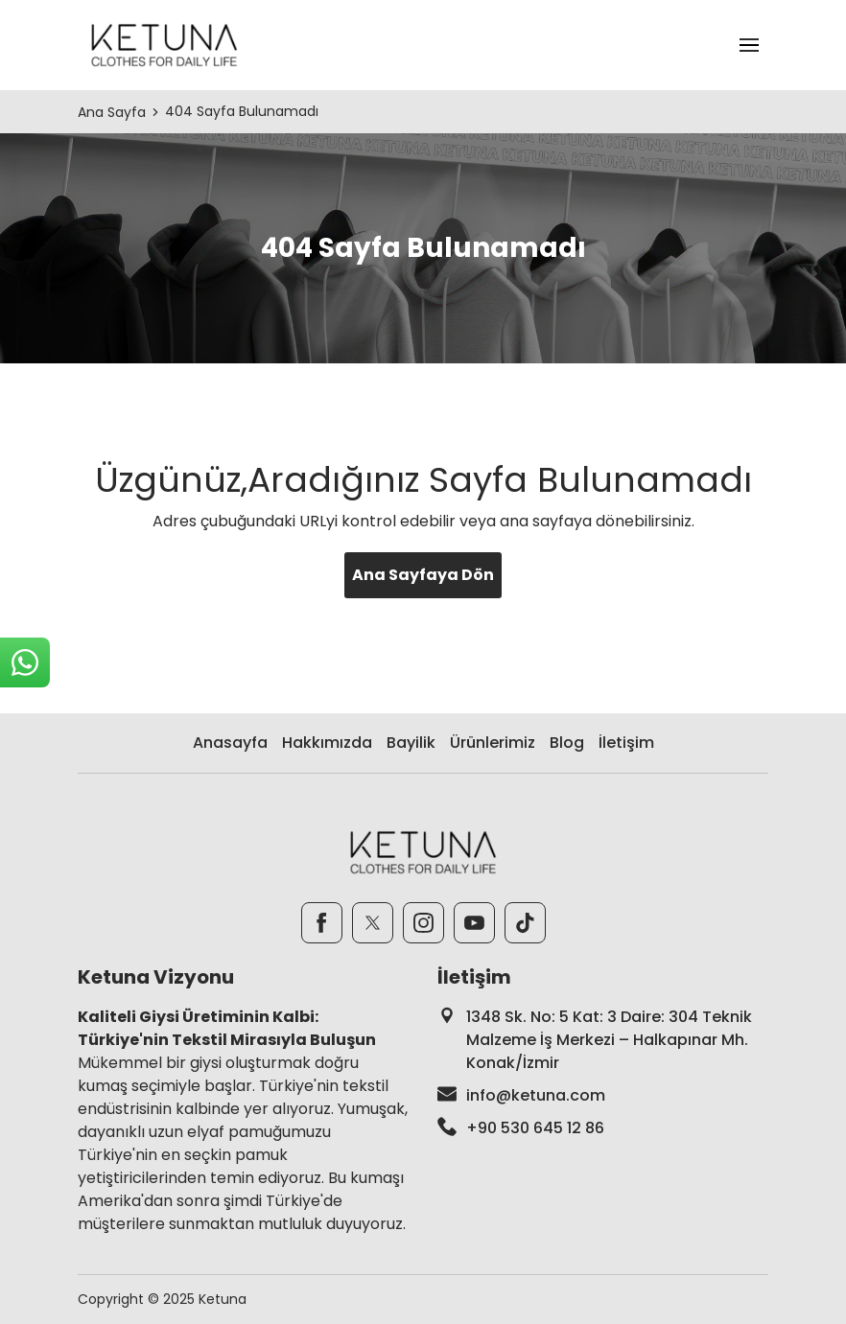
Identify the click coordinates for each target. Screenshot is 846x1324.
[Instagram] (423, 922)
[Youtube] (474, 922)
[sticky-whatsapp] (25, 662)
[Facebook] (321, 922)
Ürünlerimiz (492, 743)
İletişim (626, 743)
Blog (567, 743)
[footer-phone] (602, 1128)
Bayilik (411, 743)
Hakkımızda (327, 743)
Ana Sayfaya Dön (423, 575)
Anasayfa (230, 743)
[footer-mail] (602, 1095)
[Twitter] (372, 922)
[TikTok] (525, 922)
